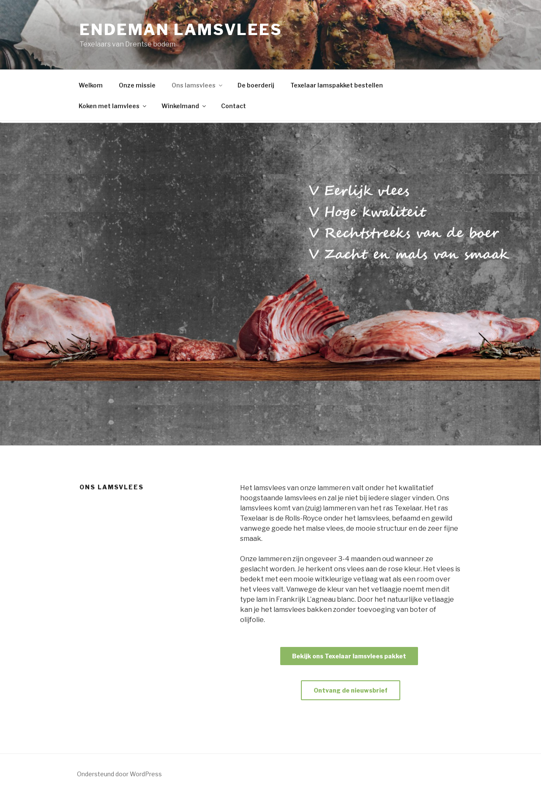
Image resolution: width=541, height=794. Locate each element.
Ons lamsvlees (198, 85)
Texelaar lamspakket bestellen (336, 85)
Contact (233, 105)
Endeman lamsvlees (180, 29)
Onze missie (137, 85)
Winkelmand (184, 105)
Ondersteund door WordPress (119, 774)
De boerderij (256, 85)
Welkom (91, 85)
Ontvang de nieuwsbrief (351, 690)
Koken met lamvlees (113, 105)
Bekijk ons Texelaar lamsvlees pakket (349, 656)
